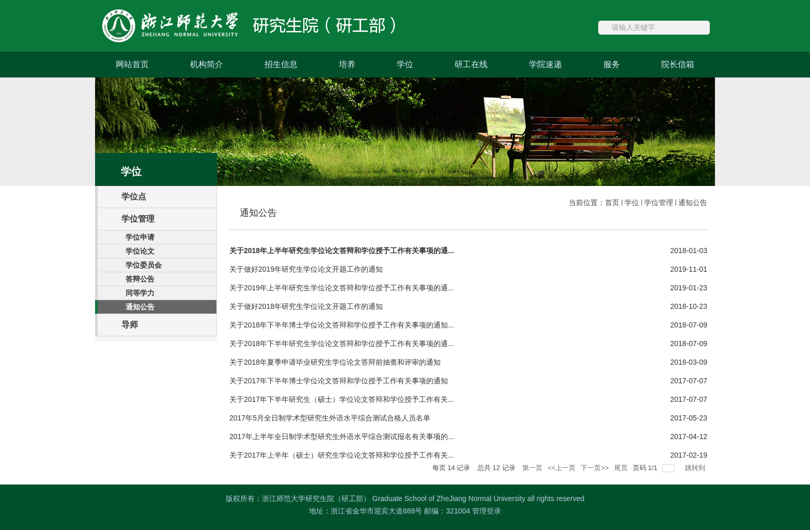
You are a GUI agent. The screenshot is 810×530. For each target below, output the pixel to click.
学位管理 (658, 202)
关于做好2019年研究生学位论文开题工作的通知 (306, 269)
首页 (612, 202)
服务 (611, 64)
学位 (405, 64)
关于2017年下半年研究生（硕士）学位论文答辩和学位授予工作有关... (341, 399)
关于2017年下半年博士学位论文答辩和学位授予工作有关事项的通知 (338, 381)
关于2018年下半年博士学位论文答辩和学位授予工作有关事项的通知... (341, 325)
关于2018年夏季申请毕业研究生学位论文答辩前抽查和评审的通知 (335, 362)
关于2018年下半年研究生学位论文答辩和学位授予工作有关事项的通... (341, 343)
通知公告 (692, 202)
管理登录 (486, 511)
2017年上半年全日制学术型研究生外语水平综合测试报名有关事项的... (341, 436)
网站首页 (132, 64)
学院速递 (545, 64)
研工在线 (471, 64)
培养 (347, 64)
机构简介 (206, 64)
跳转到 (696, 468)
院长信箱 (677, 64)
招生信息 (281, 64)
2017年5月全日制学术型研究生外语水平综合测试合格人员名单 (329, 418)
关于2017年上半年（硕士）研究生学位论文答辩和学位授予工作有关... (341, 455)
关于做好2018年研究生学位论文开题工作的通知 (306, 306)
